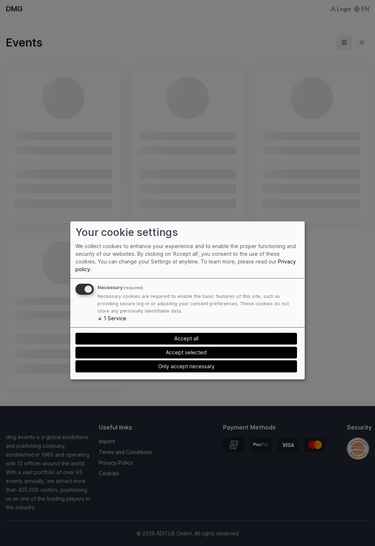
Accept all (186, 339)
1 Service (111, 318)
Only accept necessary (186, 366)
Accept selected (186, 352)
